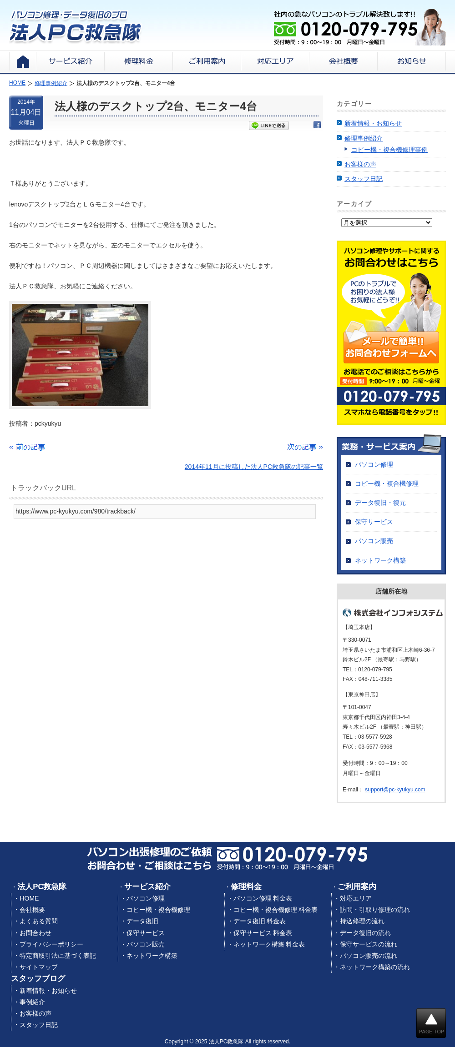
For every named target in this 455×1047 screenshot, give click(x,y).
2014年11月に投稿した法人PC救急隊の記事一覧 (254, 466)
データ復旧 (142, 921)
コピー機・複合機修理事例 (389, 149)
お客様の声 (360, 164)
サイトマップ (39, 967)
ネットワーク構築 (380, 560)
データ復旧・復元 (380, 502)
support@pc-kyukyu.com (395, 789)
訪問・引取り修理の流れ (375, 909)
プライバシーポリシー (51, 944)
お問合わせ (35, 932)
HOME (29, 898)
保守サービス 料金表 (263, 932)
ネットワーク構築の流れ (375, 967)
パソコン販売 (374, 540)
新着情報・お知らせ (373, 123)
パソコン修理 (374, 464)
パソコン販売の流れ (368, 955)
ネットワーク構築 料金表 (269, 944)
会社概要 (32, 909)
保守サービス (374, 521)
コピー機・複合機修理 (387, 483)
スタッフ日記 (363, 178)
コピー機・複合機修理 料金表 (275, 909)
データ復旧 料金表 (259, 921)
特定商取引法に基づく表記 (58, 955)
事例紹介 (32, 1002)
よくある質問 (39, 921)
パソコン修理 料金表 (263, 898)
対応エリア (356, 898)
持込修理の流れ (362, 921)
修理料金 (246, 886)
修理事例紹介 (363, 138)
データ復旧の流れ (365, 932)
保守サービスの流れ (368, 944)
